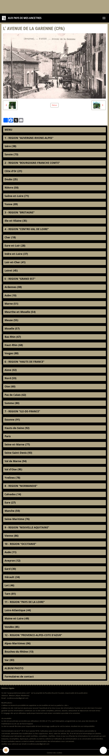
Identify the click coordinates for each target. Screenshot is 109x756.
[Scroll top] (103, 750)
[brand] (22, 18)
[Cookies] (6, 750)
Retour (54, 105)
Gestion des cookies (54, 753)
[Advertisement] (51, 6)
